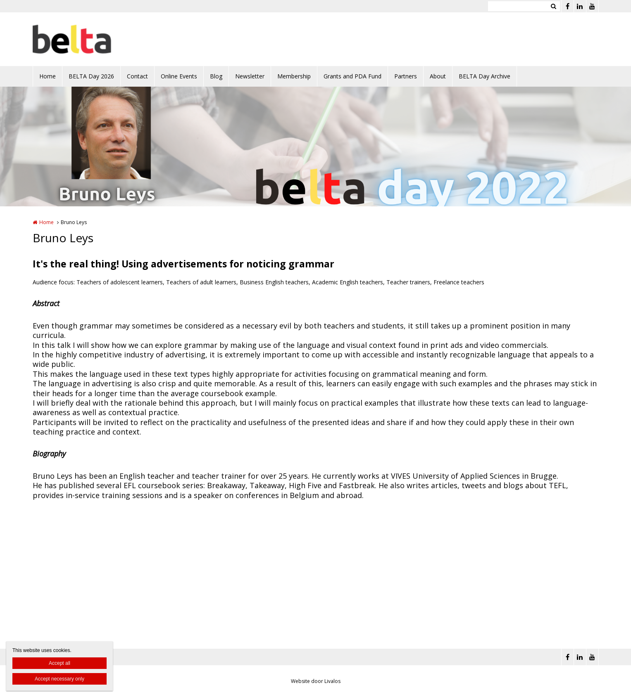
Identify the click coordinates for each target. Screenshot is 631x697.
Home (47, 76)
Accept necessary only (59, 679)
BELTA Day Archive (484, 76)
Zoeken (554, 6)
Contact (137, 76)
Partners (405, 76)
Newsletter (249, 76)
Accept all (59, 663)
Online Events (179, 76)
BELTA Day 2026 (91, 76)
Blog (216, 76)
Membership (294, 76)
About (438, 76)
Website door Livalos (316, 681)
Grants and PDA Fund (352, 76)
